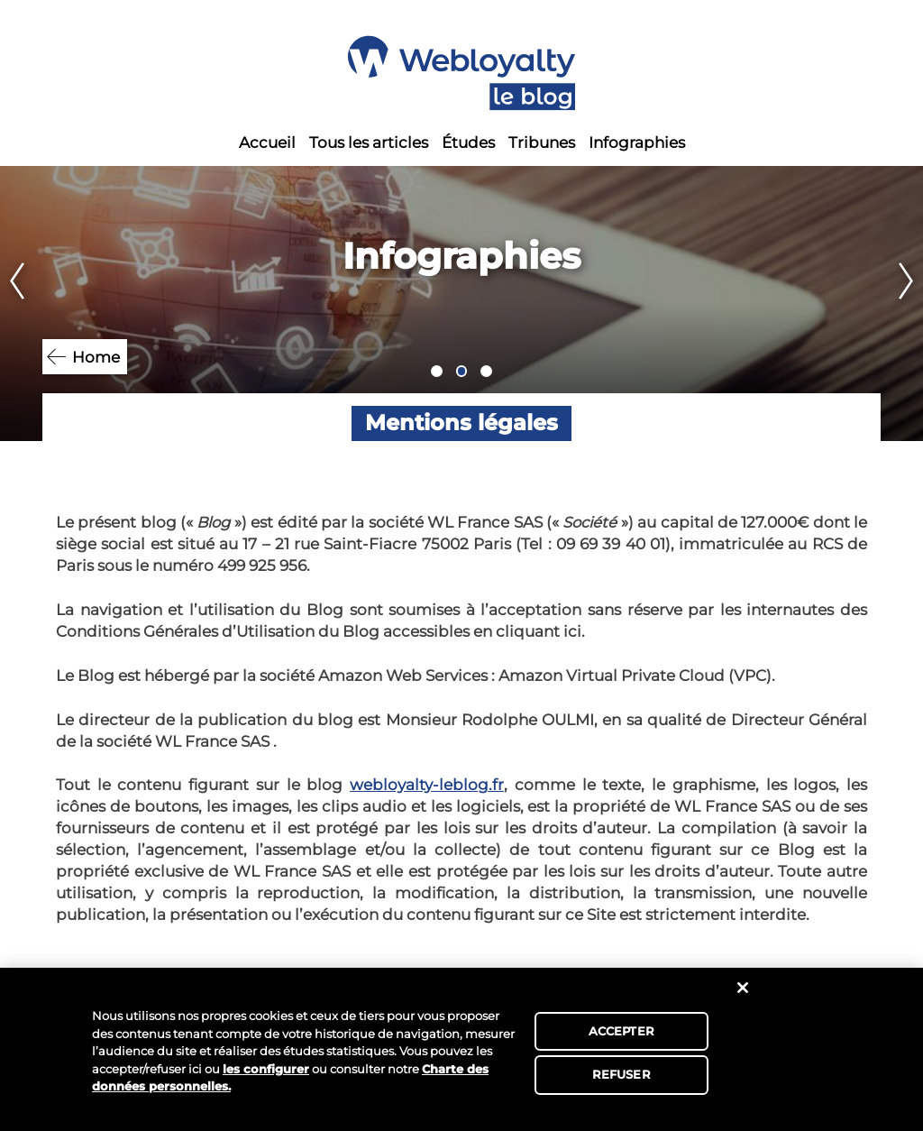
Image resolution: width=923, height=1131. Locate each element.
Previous (12, 303)
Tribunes (541, 142)
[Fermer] (743, 987)
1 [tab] (437, 371)
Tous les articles (368, 142)
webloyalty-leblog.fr (427, 785)
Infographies (637, 142)
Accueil (267, 142)
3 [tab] (486, 371)
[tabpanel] (461, 303)
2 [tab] (462, 371)
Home (96, 357)
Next (910, 303)
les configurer (266, 1069)
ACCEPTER (621, 1031)
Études (468, 142)
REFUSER (621, 1074)
